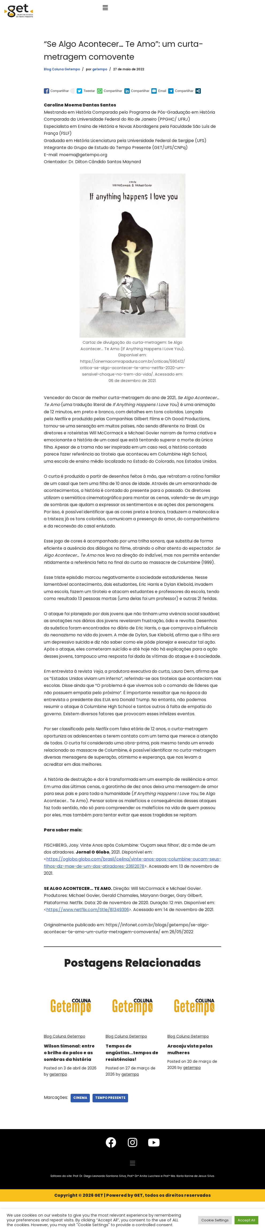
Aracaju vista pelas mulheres (189, 1064)
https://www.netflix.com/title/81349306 (87, 925)
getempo (99, 69)
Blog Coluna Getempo (62, 69)
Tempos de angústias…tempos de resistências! (124, 1071)
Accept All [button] (246, 1220)
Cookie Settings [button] (215, 1220)
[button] (105, 8)
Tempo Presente (110, 1127)
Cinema (80, 1127)
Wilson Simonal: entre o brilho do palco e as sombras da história (67, 1074)
